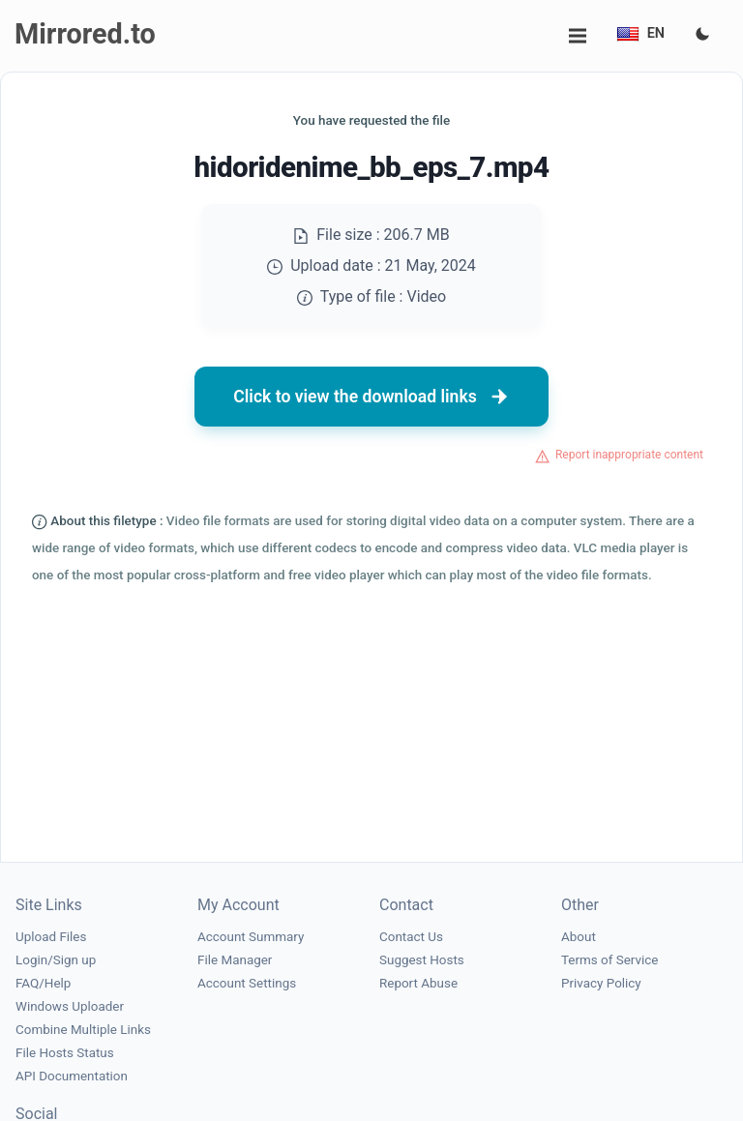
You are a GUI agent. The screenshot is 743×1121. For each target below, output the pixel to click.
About (578, 936)
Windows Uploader (69, 1006)
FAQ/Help (43, 983)
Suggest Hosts (421, 960)
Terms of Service (609, 960)
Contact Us (411, 936)
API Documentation (71, 1076)
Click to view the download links (371, 396)
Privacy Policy (601, 983)
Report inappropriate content (629, 454)
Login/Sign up (55, 960)
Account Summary (250, 936)
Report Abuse (418, 983)
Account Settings (246, 983)
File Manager (234, 960)
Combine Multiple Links (83, 1029)
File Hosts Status (64, 1053)
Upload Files (50, 936)
